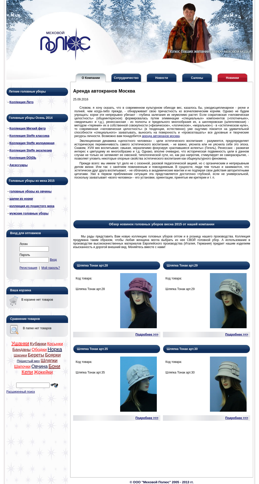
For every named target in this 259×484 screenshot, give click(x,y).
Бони (54, 366)
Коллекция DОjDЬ (22, 158)
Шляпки (49, 360)
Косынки (55, 344)
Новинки (232, 78)
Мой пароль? (50, 268)
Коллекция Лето (21, 102)
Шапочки (22, 366)
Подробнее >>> (147, 334)
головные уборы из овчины (30, 191)
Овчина (39, 366)
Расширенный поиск (20, 391)
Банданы (21, 349)
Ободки (39, 349)
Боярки (53, 355)
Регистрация (28, 268)
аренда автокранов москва (161, 136)
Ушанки (20, 343)
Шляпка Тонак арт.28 (92, 265)
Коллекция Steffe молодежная (31, 143)
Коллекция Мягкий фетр (27, 128)
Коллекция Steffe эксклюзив (30, 150)
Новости (161, 78)
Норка (55, 349)
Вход (53, 259)
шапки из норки (21, 199)
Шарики (20, 355)
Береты (36, 355)
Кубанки (38, 343)
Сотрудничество (126, 78)
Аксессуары (18, 165)
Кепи (27, 372)
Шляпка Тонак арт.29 (182, 265)
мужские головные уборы (29, 213)
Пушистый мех (28, 361)
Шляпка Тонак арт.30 (182, 349)
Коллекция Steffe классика (29, 136)
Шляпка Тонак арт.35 (92, 349)
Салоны (197, 78)
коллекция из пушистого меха (31, 206)
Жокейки (43, 372)
